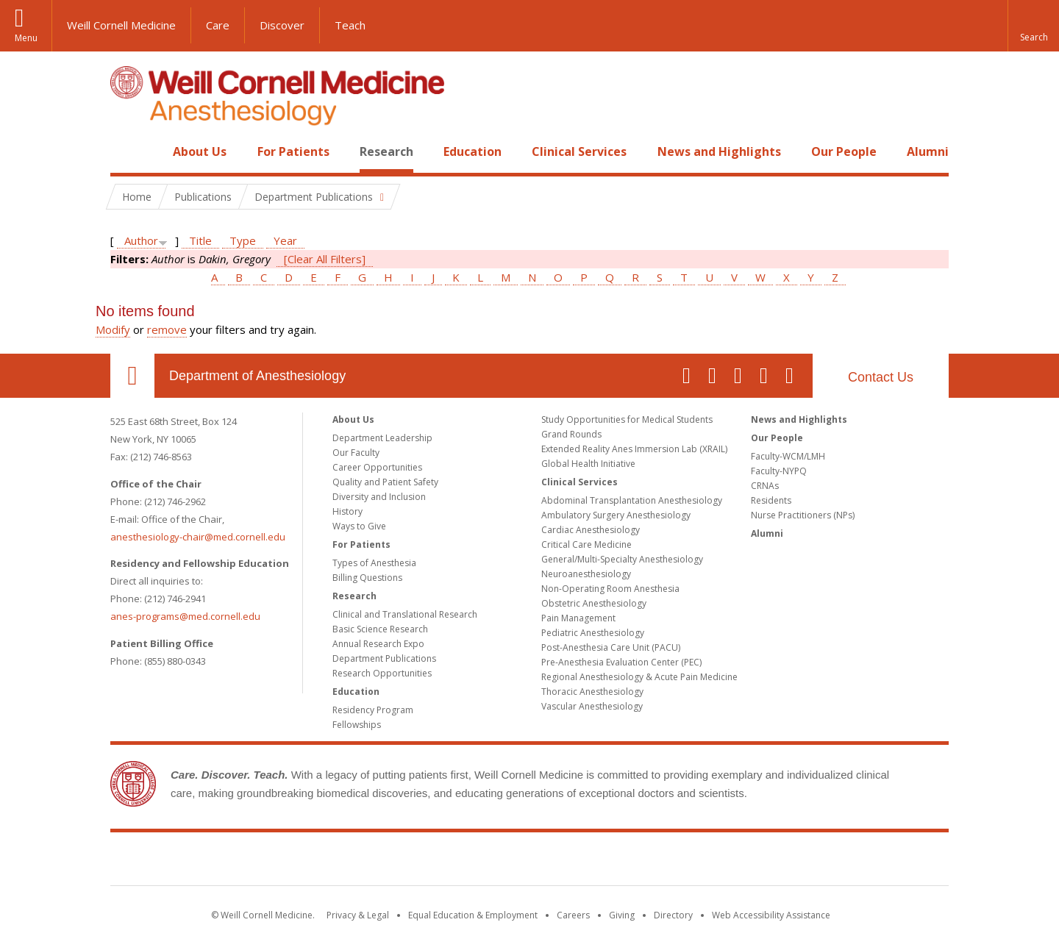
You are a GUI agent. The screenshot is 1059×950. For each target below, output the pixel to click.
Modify (113, 329)
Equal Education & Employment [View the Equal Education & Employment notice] (473, 915)
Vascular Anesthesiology (592, 706)
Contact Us (880, 377)
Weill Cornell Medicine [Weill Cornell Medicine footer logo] (529, 862)
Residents (771, 500)
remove (167, 329)
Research (386, 151)
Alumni (928, 151)
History (347, 511)
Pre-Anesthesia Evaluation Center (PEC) (621, 662)
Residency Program (372, 710)
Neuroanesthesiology (586, 574)
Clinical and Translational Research (404, 614)
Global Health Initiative (588, 463)
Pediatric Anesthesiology (592, 632)
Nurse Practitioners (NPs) (803, 515)
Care (217, 25)
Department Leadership (382, 438)
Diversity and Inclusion (379, 496)
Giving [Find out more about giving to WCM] (622, 915)
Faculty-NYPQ (779, 471)
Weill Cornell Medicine (121, 25)
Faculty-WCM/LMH (788, 456)
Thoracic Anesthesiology (592, 691)
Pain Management (578, 618)
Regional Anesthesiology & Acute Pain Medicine (639, 677)
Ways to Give (359, 526)
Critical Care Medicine (586, 544)
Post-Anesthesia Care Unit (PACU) (610, 647)
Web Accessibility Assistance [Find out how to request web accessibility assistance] (771, 915)
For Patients (293, 151)
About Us (200, 151)
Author (141, 240)
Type (242, 240)
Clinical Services (579, 151)
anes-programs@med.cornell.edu (185, 616)
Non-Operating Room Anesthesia (610, 588)
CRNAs (765, 485)
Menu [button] (26, 38)
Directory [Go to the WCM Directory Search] (673, 915)
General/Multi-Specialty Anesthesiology (622, 559)
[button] (1033, 25)
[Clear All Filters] (325, 258)
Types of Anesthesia (374, 563)
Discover (282, 25)
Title (200, 240)
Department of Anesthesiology (257, 375)
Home (126, 151)
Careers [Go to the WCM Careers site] (573, 915)
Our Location (132, 376)
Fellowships (356, 724)
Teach (350, 25)
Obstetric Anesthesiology (593, 603)
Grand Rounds (571, 434)
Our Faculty (355, 452)
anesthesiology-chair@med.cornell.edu (197, 536)
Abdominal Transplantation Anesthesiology (631, 500)
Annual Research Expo (378, 644)
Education (472, 151)
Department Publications (384, 658)
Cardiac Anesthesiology (590, 530)
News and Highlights (719, 151)
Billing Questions (367, 577)
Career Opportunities (377, 467)
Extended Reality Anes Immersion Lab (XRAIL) (634, 449)
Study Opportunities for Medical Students (627, 419)
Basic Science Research (380, 629)
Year (285, 240)
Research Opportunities (382, 673)
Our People (844, 151)
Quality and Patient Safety (385, 482)
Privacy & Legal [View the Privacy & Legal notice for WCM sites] (358, 915)
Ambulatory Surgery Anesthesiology (616, 515)
